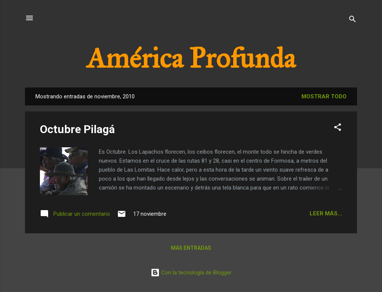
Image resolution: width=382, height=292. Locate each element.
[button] (337, 128)
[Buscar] (352, 20)
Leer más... (326, 213)
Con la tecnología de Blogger (191, 272)
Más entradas (191, 248)
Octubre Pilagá (77, 129)
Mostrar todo (324, 96)
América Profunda (191, 58)
